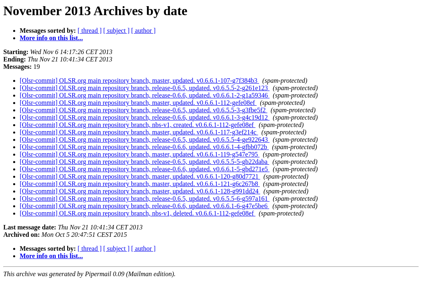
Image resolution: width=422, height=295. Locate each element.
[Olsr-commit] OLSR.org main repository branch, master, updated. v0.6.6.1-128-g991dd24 (140, 191)
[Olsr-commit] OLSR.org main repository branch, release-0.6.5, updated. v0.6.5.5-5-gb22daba (144, 161)
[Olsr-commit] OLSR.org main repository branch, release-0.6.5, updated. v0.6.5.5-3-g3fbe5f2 (143, 110)
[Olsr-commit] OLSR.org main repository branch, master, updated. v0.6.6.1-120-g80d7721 (140, 176)
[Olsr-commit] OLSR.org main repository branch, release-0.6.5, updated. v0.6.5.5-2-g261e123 (145, 87)
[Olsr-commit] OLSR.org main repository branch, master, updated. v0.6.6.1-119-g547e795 (139, 154)
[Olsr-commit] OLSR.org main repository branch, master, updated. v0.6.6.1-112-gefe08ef (138, 102)
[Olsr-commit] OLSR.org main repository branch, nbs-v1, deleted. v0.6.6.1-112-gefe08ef (137, 213)
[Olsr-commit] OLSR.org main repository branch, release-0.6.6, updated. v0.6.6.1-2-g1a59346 (145, 95)
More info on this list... (51, 37)
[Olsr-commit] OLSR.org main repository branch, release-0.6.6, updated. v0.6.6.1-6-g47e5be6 (144, 205)
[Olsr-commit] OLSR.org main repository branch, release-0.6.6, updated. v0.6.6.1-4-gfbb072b (144, 146)
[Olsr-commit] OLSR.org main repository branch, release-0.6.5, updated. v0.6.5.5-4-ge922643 (145, 139)
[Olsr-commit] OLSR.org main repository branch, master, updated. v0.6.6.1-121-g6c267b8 (140, 183)
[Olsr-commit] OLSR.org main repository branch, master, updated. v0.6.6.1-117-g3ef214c (139, 132)
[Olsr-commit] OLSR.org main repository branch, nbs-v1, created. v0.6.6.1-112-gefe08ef (137, 124)
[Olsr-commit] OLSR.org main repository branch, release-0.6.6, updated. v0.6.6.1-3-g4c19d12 (145, 117)
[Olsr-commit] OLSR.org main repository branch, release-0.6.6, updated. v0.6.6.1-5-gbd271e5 (145, 169)
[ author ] (143, 30)
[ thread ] (90, 30)
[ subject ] (116, 30)
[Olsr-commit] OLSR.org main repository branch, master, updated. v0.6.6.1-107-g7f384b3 (139, 80)
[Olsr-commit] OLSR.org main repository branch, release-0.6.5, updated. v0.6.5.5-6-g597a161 (145, 198)
